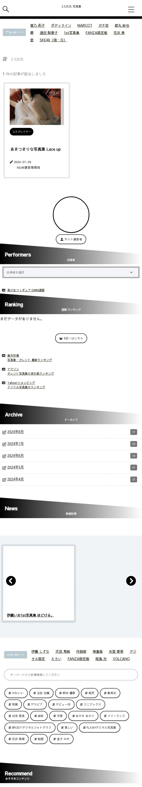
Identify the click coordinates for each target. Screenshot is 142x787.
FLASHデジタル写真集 (101, 727)
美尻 (91, 693)
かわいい (18, 693)
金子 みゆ (63, 739)
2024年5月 (72, 467)
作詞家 (81, 651)
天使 (60, 716)
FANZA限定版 (96, 32)
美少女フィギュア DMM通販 (26, 290)
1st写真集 (71, 32)
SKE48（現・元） (53, 39)
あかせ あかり (85, 716)
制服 (41, 739)
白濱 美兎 (18, 716)
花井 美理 (18, 739)
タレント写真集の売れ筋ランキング (30, 373)
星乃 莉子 (37, 25)
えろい (56, 658)
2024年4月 (72, 479)
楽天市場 (13, 355)
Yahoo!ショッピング (21, 383)
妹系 (41, 716)
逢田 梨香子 (49, 32)
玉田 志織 (43, 693)
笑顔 (15, 704)
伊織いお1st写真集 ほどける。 (30, 615)
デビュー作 (63, 704)
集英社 (111, 693)
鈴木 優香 (69, 693)
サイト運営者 (71, 239)
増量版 (98, 651)
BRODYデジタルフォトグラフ (31, 727)
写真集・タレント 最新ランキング (29, 360)
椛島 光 (101, 658)
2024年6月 (72, 456)
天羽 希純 (63, 651)
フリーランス (116, 716)
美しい (69, 727)
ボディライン (61, 25)
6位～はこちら (71, 338)
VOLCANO (121, 658)
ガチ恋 (103, 25)
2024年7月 (72, 444)
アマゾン (13, 369)
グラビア (37, 704)
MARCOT (84, 25)
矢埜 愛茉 (116, 651)
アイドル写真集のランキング (26, 387)
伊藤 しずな (40, 651)
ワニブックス (92, 704)
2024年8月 (72, 432)
